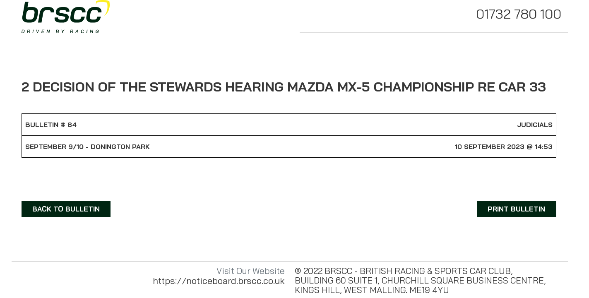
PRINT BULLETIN (516, 208)
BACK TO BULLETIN (66, 208)
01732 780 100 (518, 13)
